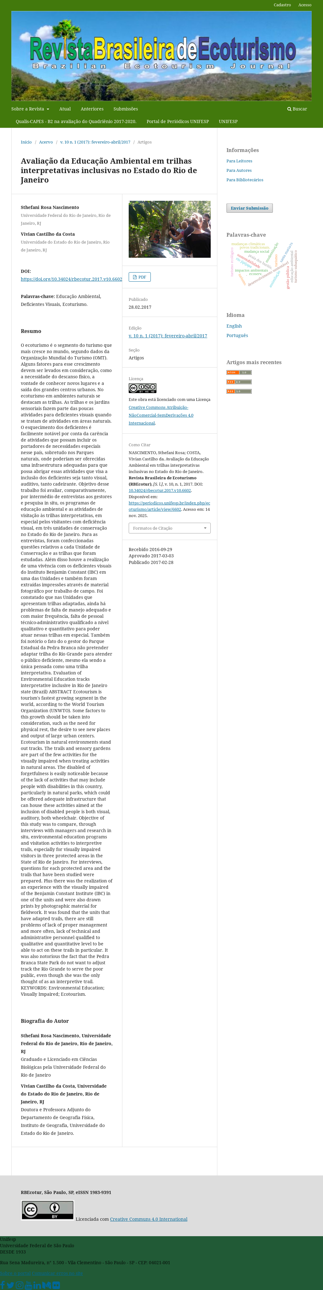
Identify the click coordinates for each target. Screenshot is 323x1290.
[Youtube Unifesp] (28, 1287)
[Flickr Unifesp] (56, 1287)
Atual (65, 109)
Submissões (126, 109)
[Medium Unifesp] (46, 1287)
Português (237, 335)
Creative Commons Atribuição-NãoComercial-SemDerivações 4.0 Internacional (161, 415)
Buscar (297, 109)
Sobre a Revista (28, 109)
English (234, 326)
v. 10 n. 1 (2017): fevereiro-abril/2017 (95, 142)
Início (26, 142)
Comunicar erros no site (57, 1273)
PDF (142, 277)
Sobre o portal (15, 1273)
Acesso (305, 5)
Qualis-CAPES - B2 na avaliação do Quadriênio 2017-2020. (76, 121)
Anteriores (92, 109)
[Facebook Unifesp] (2, 1287)
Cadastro (282, 5)
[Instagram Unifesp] (19, 1287)
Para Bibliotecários (244, 180)
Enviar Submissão (249, 208)
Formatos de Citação (153, 528)
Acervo (46, 142)
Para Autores (239, 170)
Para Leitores (239, 161)
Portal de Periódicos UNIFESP (178, 121)
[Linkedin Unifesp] (37, 1287)
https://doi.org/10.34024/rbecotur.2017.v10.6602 (71, 279)
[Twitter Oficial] (10, 1287)
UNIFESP (228, 121)
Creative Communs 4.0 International (148, 1219)
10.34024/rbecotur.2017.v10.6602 (160, 490)
